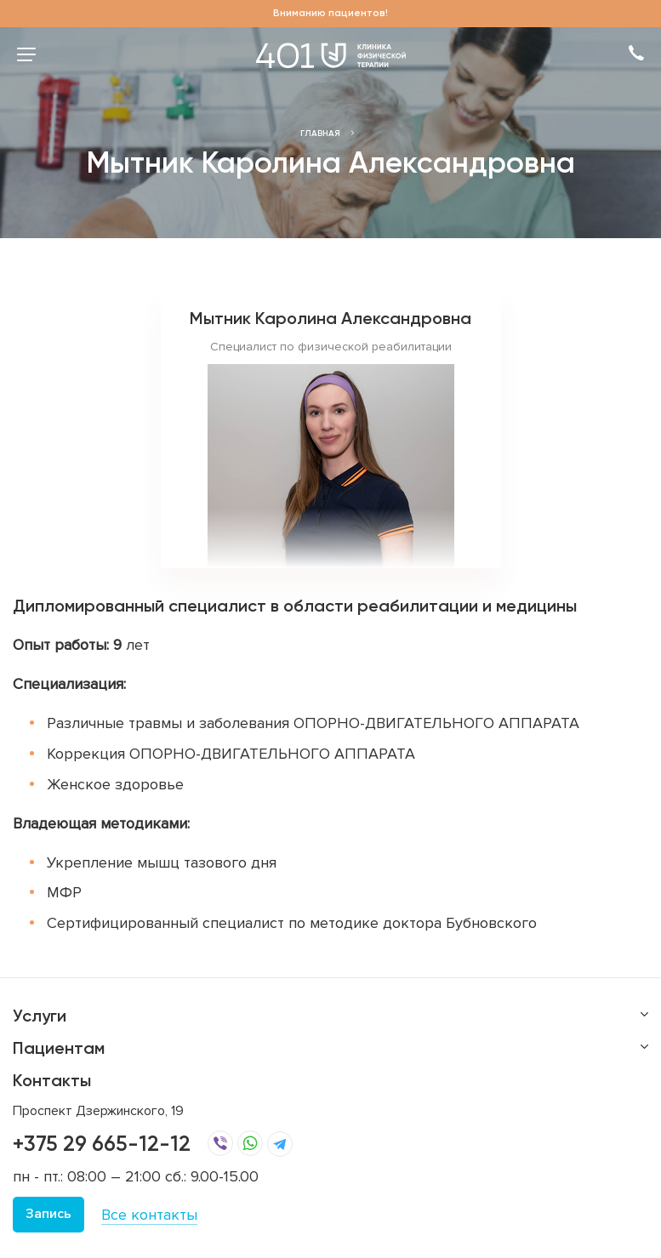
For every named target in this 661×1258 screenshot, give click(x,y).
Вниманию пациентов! (330, 13)
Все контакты (149, 1214)
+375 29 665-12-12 (102, 1144)
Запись (48, 1213)
